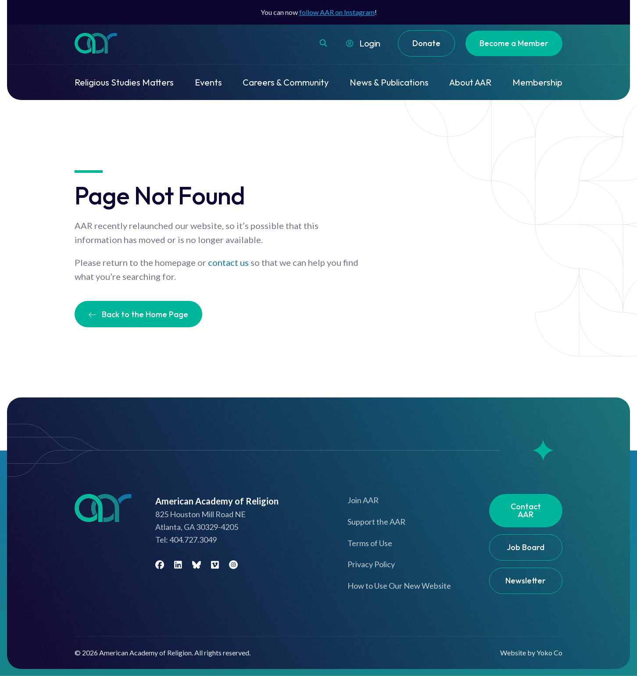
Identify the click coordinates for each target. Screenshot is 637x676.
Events (208, 82)
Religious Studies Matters (124, 82)
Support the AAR (376, 521)
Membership (537, 82)
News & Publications (389, 82)
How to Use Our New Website (399, 585)
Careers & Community (286, 82)
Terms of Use (369, 543)
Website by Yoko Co (531, 652)
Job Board (525, 547)
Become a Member (514, 43)
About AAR (470, 82)
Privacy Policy (371, 564)
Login (369, 43)
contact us (228, 262)
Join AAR (363, 500)
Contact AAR (526, 510)
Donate (426, 43)
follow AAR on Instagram (337, 12)
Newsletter (525, 581)
